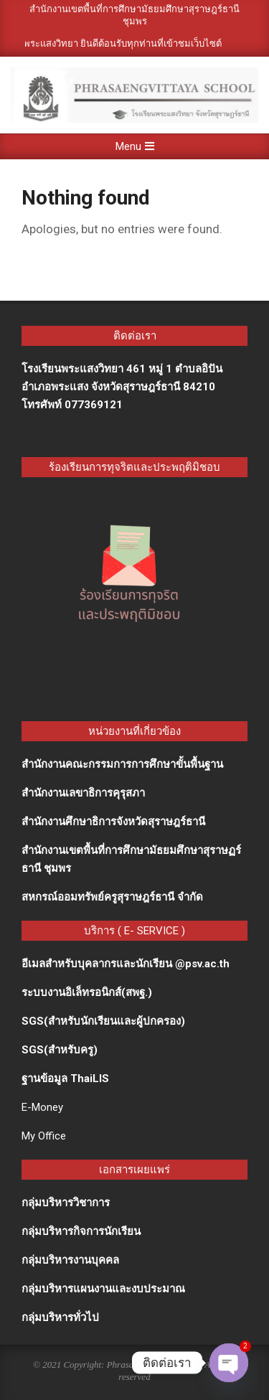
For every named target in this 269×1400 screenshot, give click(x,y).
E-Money (42, 1107)
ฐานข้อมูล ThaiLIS (65, 1078)
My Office (44, 1135)
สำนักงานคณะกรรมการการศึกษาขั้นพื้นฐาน (122, 764)
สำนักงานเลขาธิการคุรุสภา (83, 792)
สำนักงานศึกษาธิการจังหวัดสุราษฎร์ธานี (113, 821)
